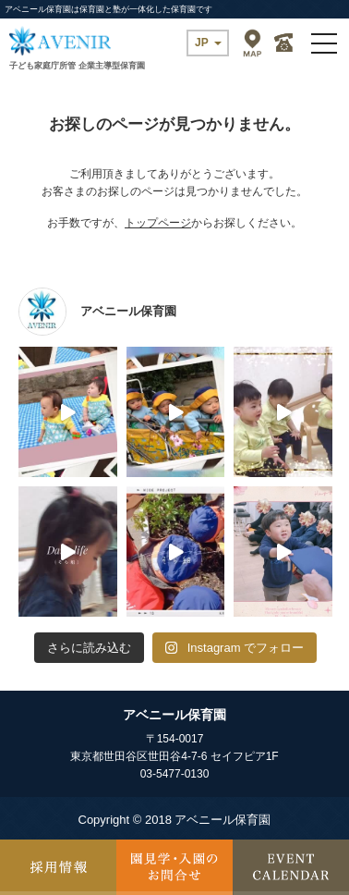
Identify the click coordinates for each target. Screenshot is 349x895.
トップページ (158, 222)
